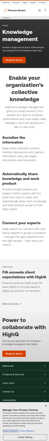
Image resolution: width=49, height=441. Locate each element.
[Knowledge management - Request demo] (14, 60)
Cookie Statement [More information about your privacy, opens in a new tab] (10, 431)
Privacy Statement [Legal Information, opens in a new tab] (26, 431)
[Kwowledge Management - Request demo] (14, 354)
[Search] (45, 10)
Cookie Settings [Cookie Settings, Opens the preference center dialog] (25, 437)
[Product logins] (25, 3)
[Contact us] (42, 3)
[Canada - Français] (16, 3)
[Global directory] (6, 3)
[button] (24, 366)
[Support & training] (33, 3)
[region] (24, 421)
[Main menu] (39, 10)
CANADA (6, 18)
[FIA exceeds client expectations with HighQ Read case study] (11, 304)
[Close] (46, 406)
